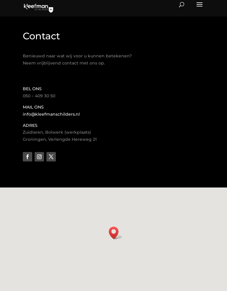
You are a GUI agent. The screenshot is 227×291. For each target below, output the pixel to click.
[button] (115, 233)
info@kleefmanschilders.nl (51, 114)
